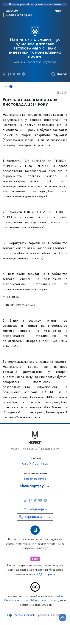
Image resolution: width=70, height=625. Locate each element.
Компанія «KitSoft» (25, 615)
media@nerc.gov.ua (43, 574)
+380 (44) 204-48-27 (35, 463)
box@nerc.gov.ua (35, 478)
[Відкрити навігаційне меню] (65, 11)
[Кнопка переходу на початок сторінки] (62, 617)
